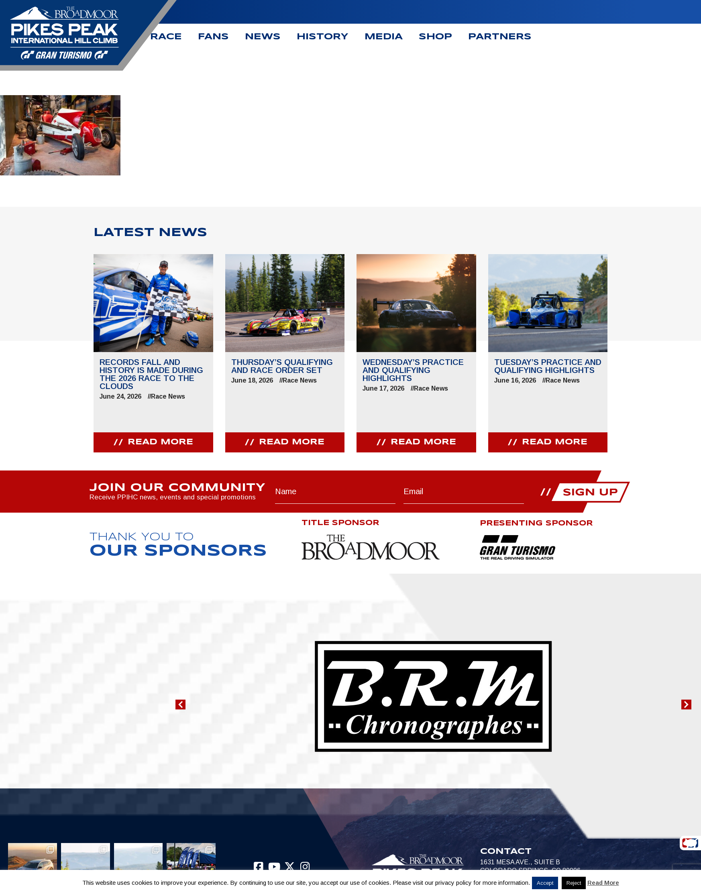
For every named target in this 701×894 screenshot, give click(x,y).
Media (384, 37)
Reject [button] (574, 883)
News (263, 37)
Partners (500, 37)
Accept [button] (545, 883)
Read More (603, 882)
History (322, 37)
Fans (213, 37)
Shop (435, 37)
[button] (180, 705)
